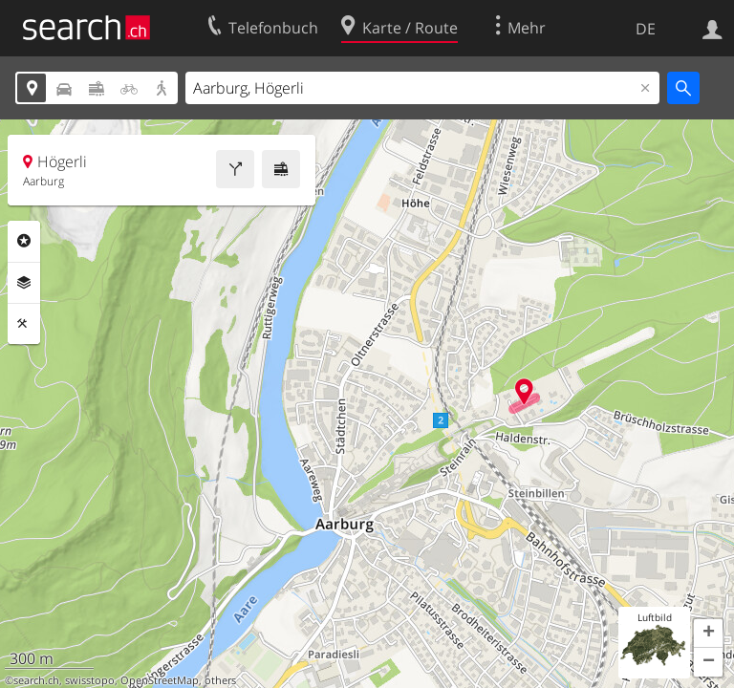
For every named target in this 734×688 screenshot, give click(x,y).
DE (646, 28)
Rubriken (24, 241)
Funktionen (24, 324)
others (220, 680)
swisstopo (90, 680)
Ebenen (24, 283)
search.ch (36, 680)
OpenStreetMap (159, 680)
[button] (708, 633)
